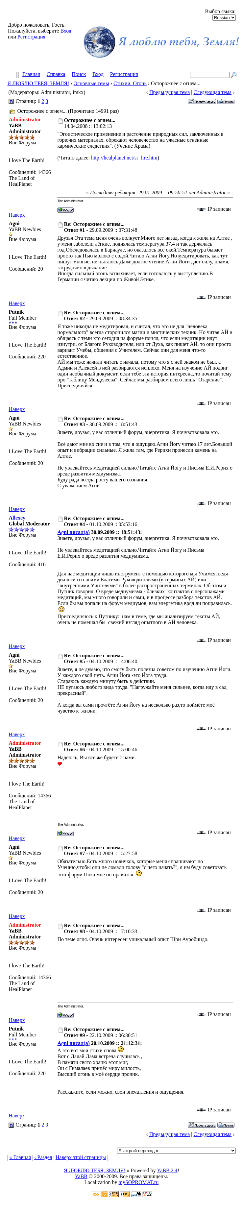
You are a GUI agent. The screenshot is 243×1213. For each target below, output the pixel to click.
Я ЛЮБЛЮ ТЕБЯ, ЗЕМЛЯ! (38, 83)
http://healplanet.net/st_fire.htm (124, 157)
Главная (31, 74)
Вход (65, 31)
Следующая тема (213, 92)
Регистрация (31, 36)
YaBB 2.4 (167, 1170)
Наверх (17, 215)
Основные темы (91, 83)
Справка (56, 74)
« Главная (20, 1157)
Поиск (78, 74)
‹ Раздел (43, 1157)
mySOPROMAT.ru (139, 1182)
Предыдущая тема (169, 92)
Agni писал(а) (73, 532)
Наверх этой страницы (81, 1157)
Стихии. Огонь (130, 83)
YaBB (81, 1176)
